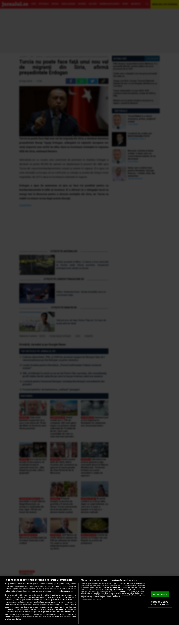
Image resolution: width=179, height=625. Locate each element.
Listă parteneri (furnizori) (91, 599)
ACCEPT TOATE (160, 594)
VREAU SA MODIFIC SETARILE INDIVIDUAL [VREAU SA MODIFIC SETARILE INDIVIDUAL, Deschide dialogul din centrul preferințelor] (160, 603)
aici (21, 609)
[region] (89, 600)
